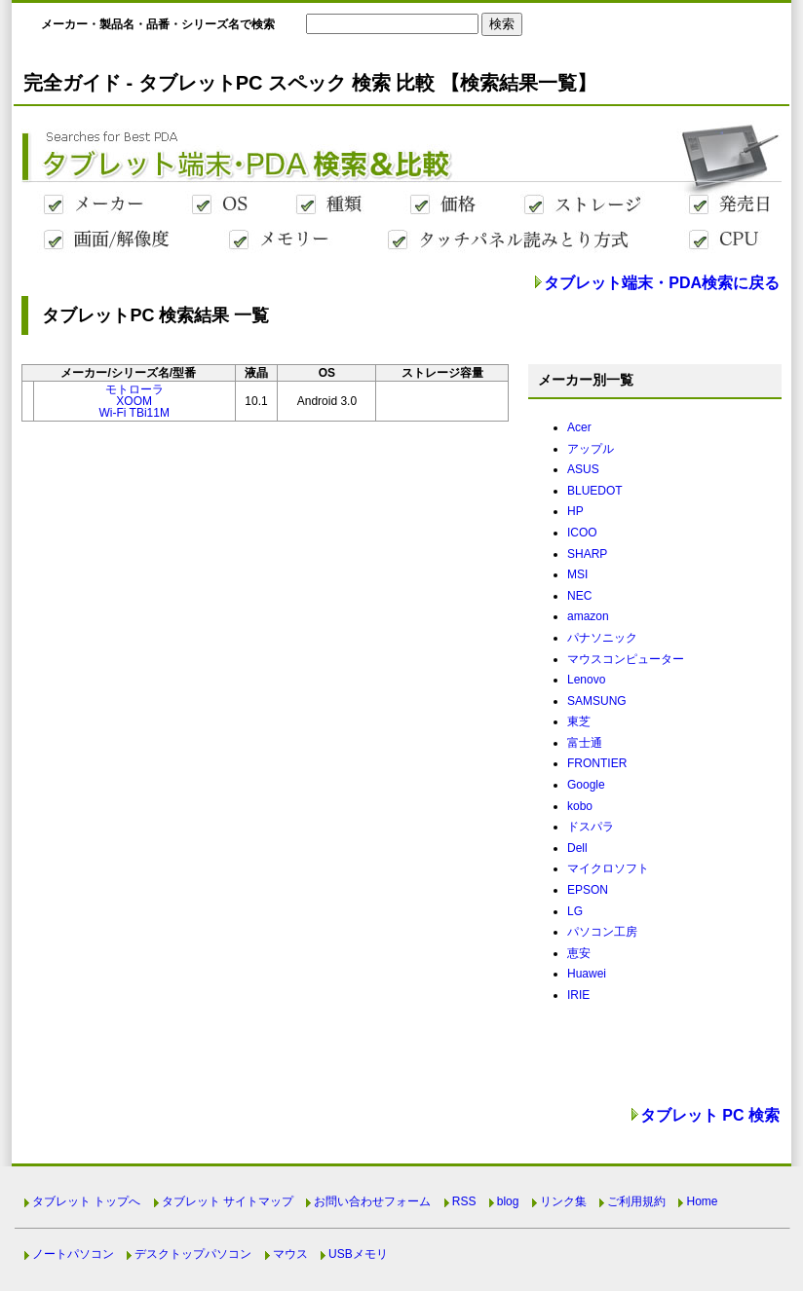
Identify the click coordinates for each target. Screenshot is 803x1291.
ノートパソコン (73, 1254)
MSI (577, 574)
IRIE (578, 995)
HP (575, 511)
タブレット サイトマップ (227, 1201)
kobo (580, 806)
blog (508, 1201)
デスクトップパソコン (192, 1254)
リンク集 (563, 1201)
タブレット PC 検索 (710, 1115)
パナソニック (602, 638)
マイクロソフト (608, 868)
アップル (590, 449)
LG (575, 911)
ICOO (582, 532)
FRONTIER (597, 763)
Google (586, 785)
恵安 (579, 953)
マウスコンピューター (625, 659)
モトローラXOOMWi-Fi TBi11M (133, 401)
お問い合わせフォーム (372, 1201)
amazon (588, 616)
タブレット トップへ (86, 1201)
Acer (579, 427)
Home (701, 1201)
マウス (290, 1254)
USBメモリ (358, 1254)
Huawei (586, 973)
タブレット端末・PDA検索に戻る (662, 283)
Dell (577, 848)
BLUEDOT (595, 491)
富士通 (584, 743)
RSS (464, 1201)
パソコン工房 (602, 932)
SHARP (587, 554)
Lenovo (586, 679)
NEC (579, 596)
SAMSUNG (597, 701)
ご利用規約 (636, 1201)
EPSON (587, 890)
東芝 (579, 721)
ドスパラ (590, 826)
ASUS (583, 469)
